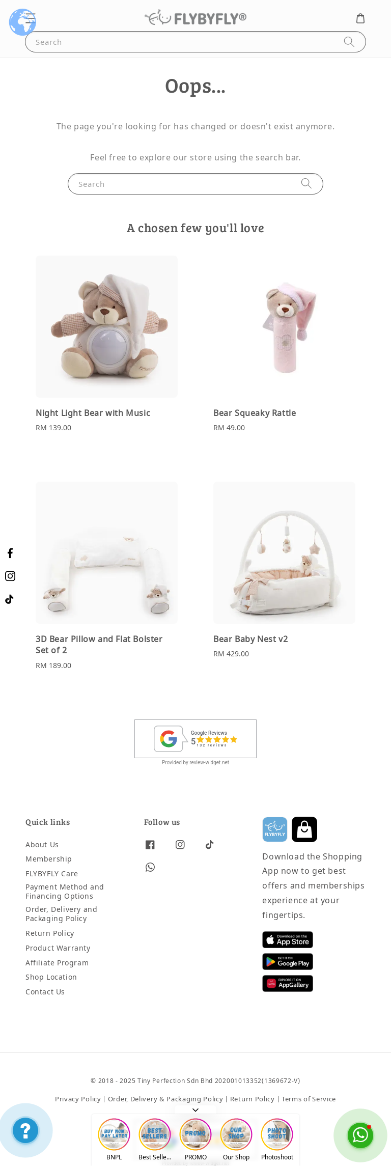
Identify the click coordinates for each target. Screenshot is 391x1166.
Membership (48, 859)
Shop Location (51, 977)
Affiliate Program (57, 963)
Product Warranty (58, 948)
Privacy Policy (78, 1099)
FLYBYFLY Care (51, 874)
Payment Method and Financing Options (64, 892)
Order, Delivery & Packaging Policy (166, 1099)
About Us (42, 845)
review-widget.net (209, 762)
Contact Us (45, 992)
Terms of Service (309, 1099)
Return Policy (49, 933)
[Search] (349, 41)
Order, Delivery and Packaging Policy (61, 914)
